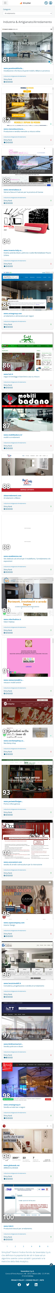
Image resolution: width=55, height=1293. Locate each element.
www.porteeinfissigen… (13, 801)
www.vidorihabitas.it (12, 619)
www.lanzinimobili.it (12, 983)
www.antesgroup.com (13, 313)
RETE (42, 1280)
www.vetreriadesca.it (12, 190)
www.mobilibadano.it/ (13, 435)
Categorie (6, 9)
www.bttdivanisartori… (13, 1044)
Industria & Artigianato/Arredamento (15, 76)
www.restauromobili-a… (14, 680)
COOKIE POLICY (32, 1280)
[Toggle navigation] (5, 3)
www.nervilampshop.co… (14, 741)
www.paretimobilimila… (14, 68)
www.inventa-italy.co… (13, 250)
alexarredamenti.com (12, 495)
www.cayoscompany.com (14, 923)
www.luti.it (8, 374)
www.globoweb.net (12, 1165)
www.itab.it (8, 1226)
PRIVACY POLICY (17, 1280)
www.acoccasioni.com (13, 862)
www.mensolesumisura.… (14, 129)
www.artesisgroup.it (12, 1105)
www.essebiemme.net (13, 556)
